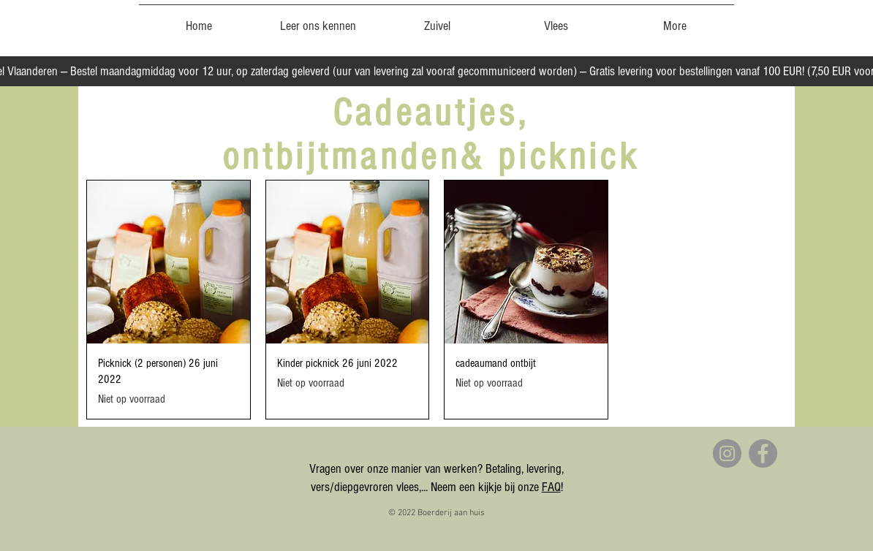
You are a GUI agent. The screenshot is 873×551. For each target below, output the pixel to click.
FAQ (551, 487)
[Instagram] (727, 453)
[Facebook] (763, 453)
